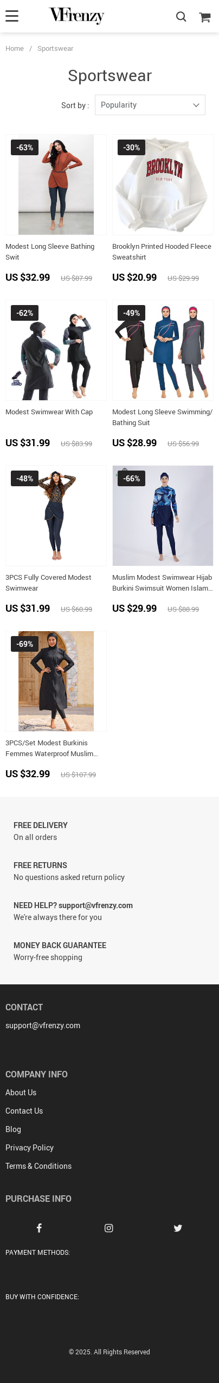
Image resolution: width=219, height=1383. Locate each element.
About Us (20, 1092)
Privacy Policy (29, 1147)
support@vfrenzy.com (42, 1025)
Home (14, 48)
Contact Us (24, 1111)
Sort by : (75, 105)
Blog (13, 1129)
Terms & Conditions (38, 1166)
